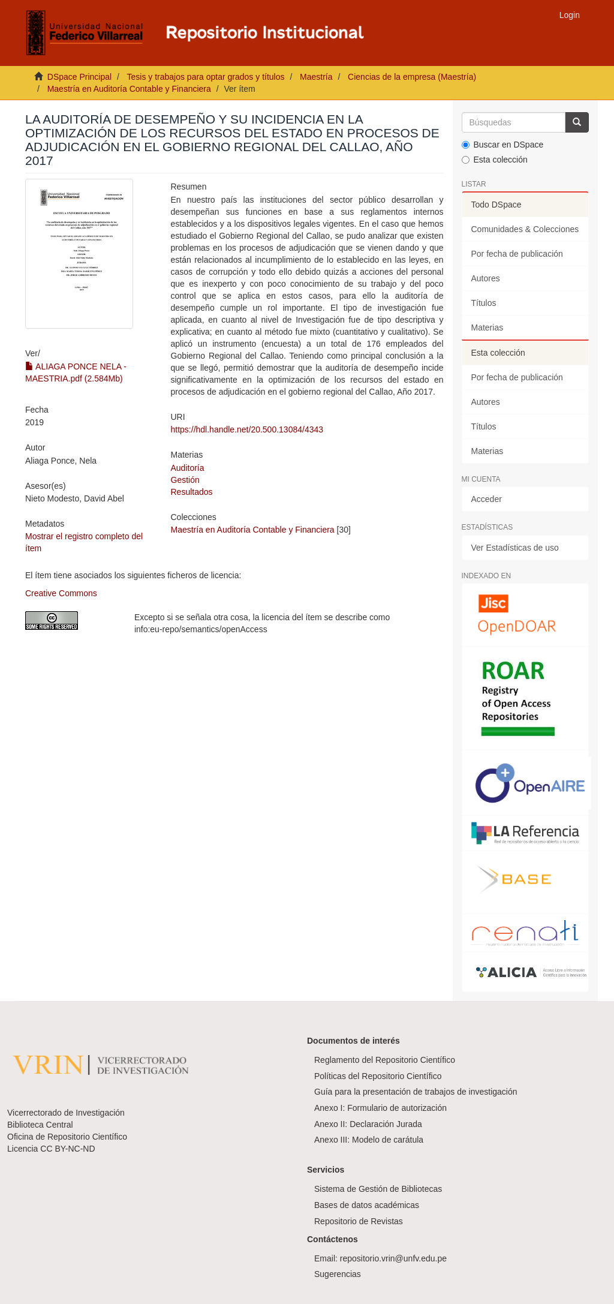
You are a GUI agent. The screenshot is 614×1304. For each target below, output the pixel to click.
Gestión (185, 480)
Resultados (192, 492)
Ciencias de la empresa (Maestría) (412, 77)
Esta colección (495, 159)
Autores (485, 278)
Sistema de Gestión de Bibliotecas (378, 1189)
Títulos (483, 303)
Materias (487, 327)
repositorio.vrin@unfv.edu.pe (393, 1258)
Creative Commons (61, 593)
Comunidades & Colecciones (525, 229)
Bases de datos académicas (366, 1205)
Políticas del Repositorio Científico (377, 1076)
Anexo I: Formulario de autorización (380, 1108)
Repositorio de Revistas (358, 1221)
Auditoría (187, 468)
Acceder (486, 499)
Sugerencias (337, 1274)
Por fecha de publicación (517, 254)
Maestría (316, 77)
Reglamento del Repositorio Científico (384, 1060)
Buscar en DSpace (503, 144)
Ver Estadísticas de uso (515, 547)
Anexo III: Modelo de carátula (368, 1139)
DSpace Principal (79, 77)
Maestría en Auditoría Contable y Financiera (129, 89)
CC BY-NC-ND (67, 1148)
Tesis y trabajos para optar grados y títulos (205, 77)
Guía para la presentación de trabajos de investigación (415, 1091)
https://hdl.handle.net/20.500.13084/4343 (247, 429)
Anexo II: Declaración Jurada (368, 1124)
